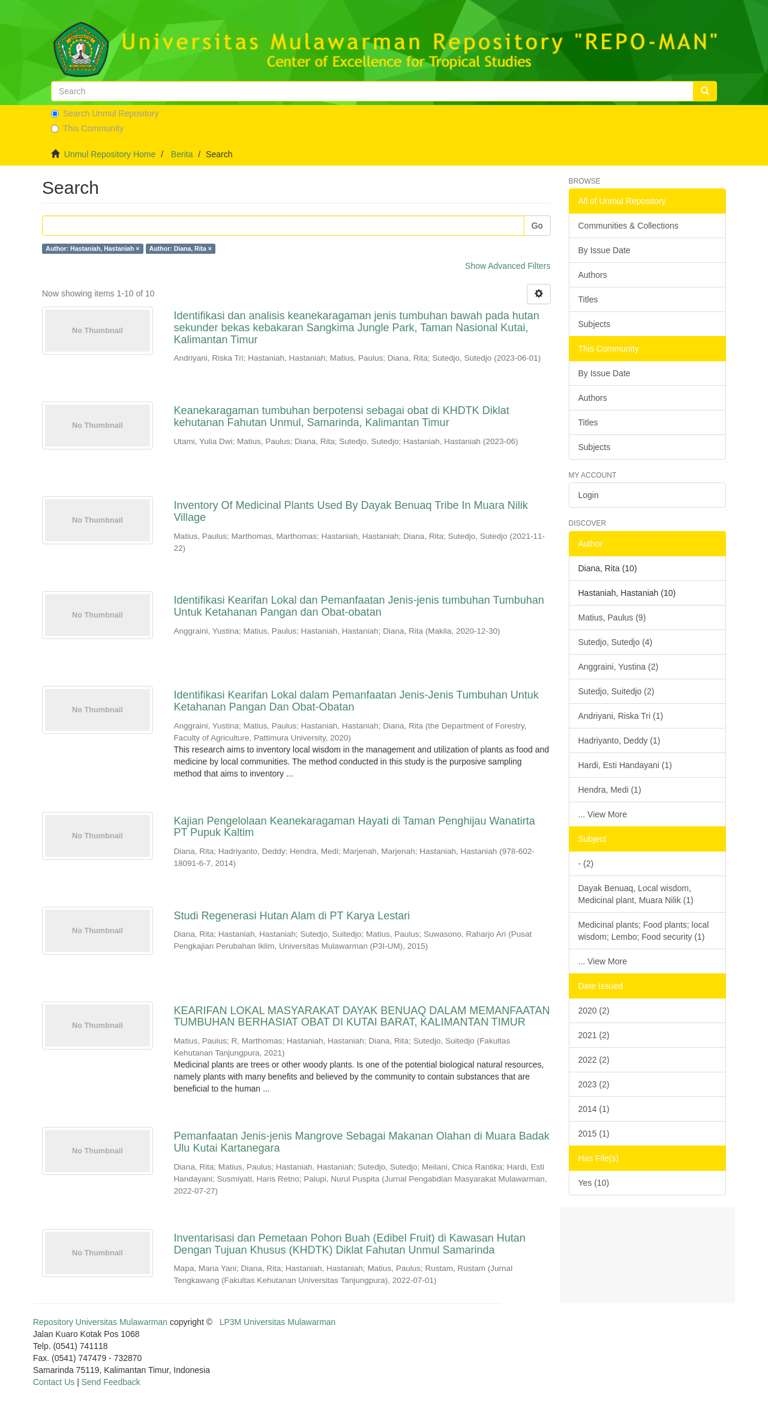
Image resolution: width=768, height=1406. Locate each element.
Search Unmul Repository (105, 113)
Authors (592, 275)
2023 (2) (594, 1084)
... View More (602, 814)
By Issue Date (604, 250)
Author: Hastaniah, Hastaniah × (92, 248)
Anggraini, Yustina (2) (618, 666)
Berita (182, 154)
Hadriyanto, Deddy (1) (619, 740)
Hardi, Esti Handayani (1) (625, 765)
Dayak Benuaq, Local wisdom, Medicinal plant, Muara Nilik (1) (636, 894)
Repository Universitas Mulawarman (100, 1322)
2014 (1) (594, 1109)
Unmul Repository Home (110, 154)
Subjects (594, 324)
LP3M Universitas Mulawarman (278, 1322)
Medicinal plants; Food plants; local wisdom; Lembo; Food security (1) (643, 931)
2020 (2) (594, 1010)
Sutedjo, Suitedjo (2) (616, 691)
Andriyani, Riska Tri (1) (621, 716)
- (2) (586, 863)
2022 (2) (594, 1060)
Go (537, 225)
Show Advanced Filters (507, 266)
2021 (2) (594, 1035)
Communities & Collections (628, 225)
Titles (588, 299)
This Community (87, 128)
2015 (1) (594, 1133)
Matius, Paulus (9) (612, 617)
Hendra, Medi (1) (609, 790)
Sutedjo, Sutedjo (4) (615, 642)
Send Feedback (111, 1382)
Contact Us (53, 1382)
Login (588, 495)
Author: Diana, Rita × (180, 248)
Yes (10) (594, 1183)
